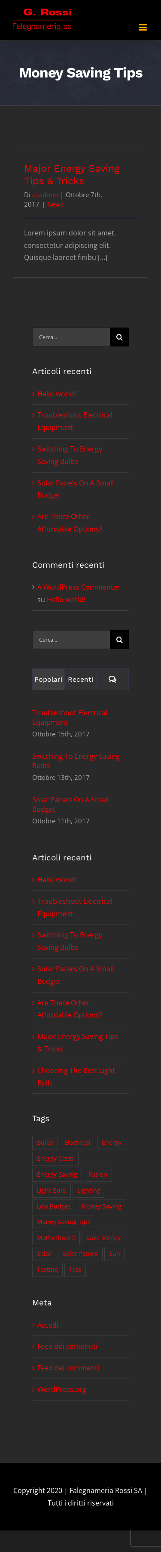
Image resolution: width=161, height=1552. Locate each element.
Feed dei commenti (68, 1368)
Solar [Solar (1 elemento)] (44, 1253)
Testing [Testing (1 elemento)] (47, 1269)
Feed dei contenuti (67, 1346)
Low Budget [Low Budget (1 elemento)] (53, 1206)
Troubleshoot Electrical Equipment (69, 717)
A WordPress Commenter (78, 587)
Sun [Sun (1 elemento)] (114, 1253)
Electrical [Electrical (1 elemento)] (77, 1142)
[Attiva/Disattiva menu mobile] (143, 27)
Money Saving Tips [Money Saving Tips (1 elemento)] (64, 1222)
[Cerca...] (71, 337)
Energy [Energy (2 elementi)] (112, 1142)
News (55, 204)
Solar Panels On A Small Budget (70, 804)
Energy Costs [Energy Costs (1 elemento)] (55, 1158)
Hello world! (56, 394)
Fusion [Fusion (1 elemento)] (97, 1174)
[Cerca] (119, 337)
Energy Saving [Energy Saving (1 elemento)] (57, 1174)
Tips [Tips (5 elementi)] (75, 1269)
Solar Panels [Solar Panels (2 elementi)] (80, 1253)
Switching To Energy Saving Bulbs (76, 760)
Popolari (48, 679)
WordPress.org (61, 1389)
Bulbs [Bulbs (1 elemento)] (45, 1142)
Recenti (80, 679)
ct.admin (45, 194)
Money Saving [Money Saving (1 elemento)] (102, 1206)
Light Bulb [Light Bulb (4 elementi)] (51, 1190)
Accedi (47, 1325)
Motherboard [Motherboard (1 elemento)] (56, 1238)
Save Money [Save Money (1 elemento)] (103, 1238)
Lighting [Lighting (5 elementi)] (88, 1190)
